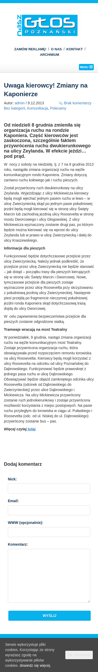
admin (20, 103)
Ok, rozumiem (79, 655)
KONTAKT (74, 49)
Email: (13, 501)
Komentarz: (18, 544)
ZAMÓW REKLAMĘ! (30, 49)
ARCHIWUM (49, 55)
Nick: (12, 479)
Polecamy (58, 108)
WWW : (25, 523)
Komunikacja (37, 108)
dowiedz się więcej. (35, 665)
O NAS (56, 49)
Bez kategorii (14, 108)
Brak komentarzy (77, 103)
